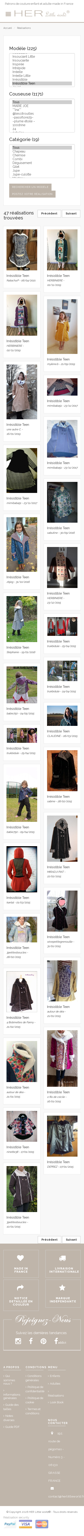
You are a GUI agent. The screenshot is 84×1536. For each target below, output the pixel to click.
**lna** (42, 110)
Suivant (71, 213)
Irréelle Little (42, 76)
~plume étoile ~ (42, 121)
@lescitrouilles (42, 114)
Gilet (42, 167)
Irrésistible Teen (42, 83)
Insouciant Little (42, 57)
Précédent (49, 213)
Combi (42, 159)
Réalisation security (16, 1517)
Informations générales (11, 1396)
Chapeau (42, 151)
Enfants (55, 1376)
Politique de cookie (34, 1400)
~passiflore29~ (42, 117)
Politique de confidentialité (35, 1389)
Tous (42, 102)
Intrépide (42, 68)
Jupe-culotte (42, 174)
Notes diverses (8, 1418)
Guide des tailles (11, 1407)
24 (42, 129)
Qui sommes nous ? (9, 1379)
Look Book (57, 1402)
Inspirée (42, 64)
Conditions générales (33, 1378)
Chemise (42, 155)
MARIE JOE (42, 106)
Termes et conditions (33, 1411)
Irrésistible (42, 80)
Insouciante (42, 60)
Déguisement (42, 163)
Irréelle (42, 72)
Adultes (55, 1383)
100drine (42, 125)
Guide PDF (12, 1427)
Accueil (7, 28)
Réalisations (24, 28)
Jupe (42, 171)
